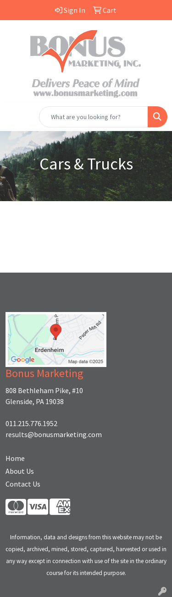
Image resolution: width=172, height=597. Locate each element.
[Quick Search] (93, 116)
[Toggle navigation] (14, 116)
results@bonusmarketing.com (54, 434)
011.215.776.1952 (31, 423)
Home (15, 458)
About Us (20, 471)
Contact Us (23, 483)
